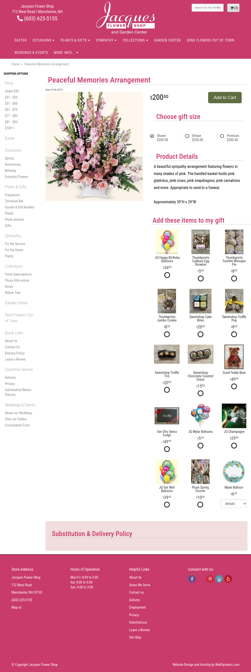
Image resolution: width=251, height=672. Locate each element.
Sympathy (104, 40)
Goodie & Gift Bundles (20, 207)
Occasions (42, 40)
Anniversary (13, 164)
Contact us (136, 592)
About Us (11, 341)
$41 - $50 (11, 97)
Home (16, 64)
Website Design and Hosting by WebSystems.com (206, 665)
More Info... (64, 53)
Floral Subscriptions (18, 274)
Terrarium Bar (14, 201)
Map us (17, 607)
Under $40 (12, 91)
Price (9, 83)
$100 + (9, 128)
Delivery (10, 378)
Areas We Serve (139, 585)
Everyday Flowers (16, 177)
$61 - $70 (11, 110)
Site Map (135, 637)
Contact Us (12, 347)
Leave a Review (15, 359)
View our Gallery (16, 419)
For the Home (14, 250)
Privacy (10, 384)
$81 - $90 (11, 122)
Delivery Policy (15, 353)
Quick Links (14, 332)
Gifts (8, 226)
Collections (134, 40)
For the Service (15, 244)
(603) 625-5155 (37, 18)
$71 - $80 (11, 116)
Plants (9, 213)
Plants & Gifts (74, 40)
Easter (20, 40)
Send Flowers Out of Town (210, 40)
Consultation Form (17, 425)
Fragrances (12, 195)
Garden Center (167, 40)
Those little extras (17, 280)
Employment (137, 607)
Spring (9, 158)
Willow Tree (12, 293)
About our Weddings (18, 413)
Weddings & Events (31, 53)
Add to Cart (225, 97)
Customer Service (19, 369)
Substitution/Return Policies (18, 392)
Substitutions (138, 622)
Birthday (10, 171)
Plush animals (14, 219)
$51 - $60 (11, 103)
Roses (9, 287)
